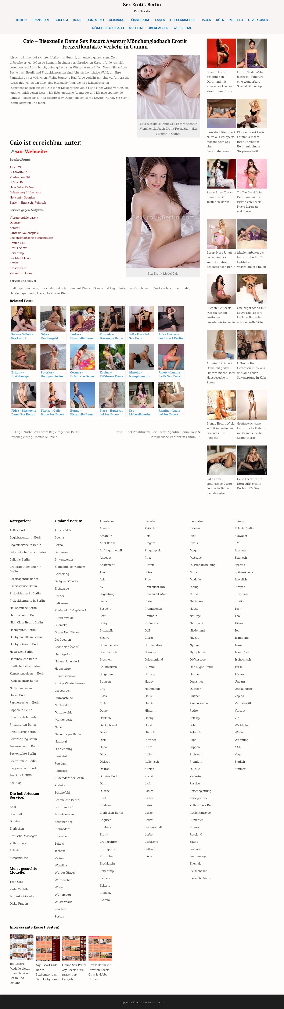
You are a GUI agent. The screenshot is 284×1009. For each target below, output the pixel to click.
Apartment (107, 564)
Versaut (240, 710)
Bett (103, 615)
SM (237, 543)
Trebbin (60, 850)
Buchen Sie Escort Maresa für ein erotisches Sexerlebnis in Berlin (221, 315)
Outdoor (195, 688)
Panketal (61, 756)
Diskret (105, 761)
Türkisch (241, 674)
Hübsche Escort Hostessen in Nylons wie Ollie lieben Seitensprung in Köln (251, 370)
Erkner (59, 596)
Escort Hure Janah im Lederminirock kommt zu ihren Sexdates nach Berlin (221, 259)
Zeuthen (60, 909)
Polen (193, 725)
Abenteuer (107, 521)
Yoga (238, 754)
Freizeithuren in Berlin (25, 593)
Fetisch (150, 528)
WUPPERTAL (183, 28)
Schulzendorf (64, 807)
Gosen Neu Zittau (67, 632)
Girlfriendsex (153, 645)
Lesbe (148, 834)
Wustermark (63, 901)
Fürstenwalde (64, 617)
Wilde (239, 732)
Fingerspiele (153, 550)
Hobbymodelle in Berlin (26, 637)
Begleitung (107, 594)
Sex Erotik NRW (21, 775)
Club (103, 703)
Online (194, 674)
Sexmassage (198, 856)
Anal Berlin (107, 543)
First (148, 557)
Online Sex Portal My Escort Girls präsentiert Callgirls (74, 972)
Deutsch (105, 718)
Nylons (194, 645)
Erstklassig (107, 863)
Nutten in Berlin (21, 688)
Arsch (104, 572)
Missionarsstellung (203, 564)
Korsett (150, 776)
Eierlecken (17, 828)
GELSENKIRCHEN (182, 20)
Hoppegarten (63, 668)
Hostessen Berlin (21, 651)
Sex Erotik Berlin (142, 4)
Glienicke (61, 625)
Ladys (149, 798)
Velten (59, 858)
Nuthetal (61, 741)
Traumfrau (242, 652)
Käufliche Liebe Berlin (25, 666)
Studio (239, 601)
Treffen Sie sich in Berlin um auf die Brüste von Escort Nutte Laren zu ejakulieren (249, 202)
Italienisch (152, 761)
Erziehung (107, 871)
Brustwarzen (108, 667)
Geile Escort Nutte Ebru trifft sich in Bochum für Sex (249, 484)
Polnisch (195, 732)
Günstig (150, 674)
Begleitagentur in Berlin (26, 537)
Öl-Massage (198, 659)
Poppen (195, 747)
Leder (148, 819)
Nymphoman (199, 652)
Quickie (195, 768)
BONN (77, 20)
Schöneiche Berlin (67, 800)
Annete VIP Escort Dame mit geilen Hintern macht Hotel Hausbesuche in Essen (221, 373)
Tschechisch (243, 659)
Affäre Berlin (19, 530)
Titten (239, 623)
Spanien (240, 550)
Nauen (59, 727)
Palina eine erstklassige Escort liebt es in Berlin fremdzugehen (219, 486)
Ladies (149, 790)
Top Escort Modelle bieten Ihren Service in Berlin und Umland (21, 973)
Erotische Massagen (23, 836)
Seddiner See (64, 821)
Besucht (105, 608)
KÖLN (220, 20)
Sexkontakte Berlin (23, 753)
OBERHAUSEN (158, 28)
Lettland (150, 849)
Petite (194, 710)
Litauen (195, 528)
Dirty (103, 754)
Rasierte (195, 776)
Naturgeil (196, 615)
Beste (103, 601)
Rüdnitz (60, 785)
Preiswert (196, 754)
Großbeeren (63, 639)
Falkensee (61, 603)
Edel (103, 798)
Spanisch (241, 557)
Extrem (105, 900)
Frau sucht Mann (156, 594)
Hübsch (150, 732)
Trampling (242, 637)
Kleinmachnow (65, 676)
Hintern (150, 710)
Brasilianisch (108, 652)
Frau (148, 579)
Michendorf (63, 705)
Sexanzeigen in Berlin (24, 746)
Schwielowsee (64, 814)
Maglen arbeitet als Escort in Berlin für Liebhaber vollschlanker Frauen (251, 259)
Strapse (240, 586)
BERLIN (21, 20)
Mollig (194, 586)
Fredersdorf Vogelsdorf (70, 610)
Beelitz (59, 537)
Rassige (195, 783)
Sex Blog (16, 782)
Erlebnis (105, 827)
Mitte (193, 572)
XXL (238, 747)
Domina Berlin (109, 776)
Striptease (242, 594)
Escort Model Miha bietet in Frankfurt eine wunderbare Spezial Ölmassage (250, 79)
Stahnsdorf (62, 829)
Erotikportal (108, 849)
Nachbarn (196, 601)
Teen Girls (17, 881)
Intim (148, 747)
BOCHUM (61, 20)
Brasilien (106, 659)
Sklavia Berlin (244, 528)
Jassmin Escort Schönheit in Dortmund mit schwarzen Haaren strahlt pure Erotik (219, 82)
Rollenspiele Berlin (202, 805)
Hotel (148, 725)
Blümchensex (109, 645)
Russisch (196, 827)
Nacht (194, 608)
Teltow (59, 843)
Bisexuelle (107, 630)
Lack (148, 783)
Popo (193, 739)
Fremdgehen (153, 608)
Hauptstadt (152, 688)
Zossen (59, 916)
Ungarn (240, 681)
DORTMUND (95, 20)
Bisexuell (16, 814)
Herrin (149, 703)
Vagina (239, 696)
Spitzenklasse (244, 572)
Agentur (105, 528)
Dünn (103, 783)
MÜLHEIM (136, 28)
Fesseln (150, 521)
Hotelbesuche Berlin (23, 658)
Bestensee (61, 552)
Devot (104, 732)
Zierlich (240, 761)
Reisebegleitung (200, 790)
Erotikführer (108, 841)
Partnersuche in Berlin (25, 702)
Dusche (105, 790)
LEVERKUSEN (258, 20)
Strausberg (62, 836)
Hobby (149, 718)
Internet (150, 739)
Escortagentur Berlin (24, 578)
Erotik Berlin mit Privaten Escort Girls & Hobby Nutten (100, 972)
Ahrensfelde (63, 530)
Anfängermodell (111, 550)
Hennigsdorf (63, 654)
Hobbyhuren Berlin (23, 629)
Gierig (149, 637)
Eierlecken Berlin (111, 812)
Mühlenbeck (63, 719)
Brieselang (62, 574)
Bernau (60, 545)
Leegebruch (63, 690)
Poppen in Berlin (21, 710)
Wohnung (241, 739)
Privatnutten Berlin (23, 724)
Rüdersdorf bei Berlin (69, 778)
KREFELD (236, 20)
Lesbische (151, 841)
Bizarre (104, 637)
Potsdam (60, 763)
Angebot (105, 557)
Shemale (196, 863)
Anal (13, 806)
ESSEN (160, 20)
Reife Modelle (19, 889)
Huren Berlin (19, 695)
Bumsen (105, 681)
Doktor (104, 768)
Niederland (197, 630)
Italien (149, 754)
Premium (196, 761)
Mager (194, 550)
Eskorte (105, 885)
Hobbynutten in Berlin (25, 644)
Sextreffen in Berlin (23, 761)
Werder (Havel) (65, 872)
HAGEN (206, 20)
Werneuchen (63, 880)
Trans (238, 645)
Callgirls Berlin (20, 559)
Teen (238, 608)
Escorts (105, 878)
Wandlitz (61, 865)
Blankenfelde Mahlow (70, 566)
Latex (148, 805)
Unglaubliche (244, 688)
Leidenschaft (153, 827)
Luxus (194, 543)
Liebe (148, 856)
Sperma (240, 564)
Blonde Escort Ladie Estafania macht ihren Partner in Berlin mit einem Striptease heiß (251, 142)
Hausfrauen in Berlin (24, 615)
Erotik (104, 834)
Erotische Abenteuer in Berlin (26, 569)
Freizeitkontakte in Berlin (27, 600)
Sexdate (195, 849)
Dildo (103, 747)
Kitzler (149, 768)
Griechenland (154, 659)
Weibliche (241, 725)
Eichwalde (62, 588)
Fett (147, 535)
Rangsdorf (62, 770)
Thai (238, 615)
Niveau (194, 637)
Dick (103, 739)
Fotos (148, 572)
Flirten (149, 564)
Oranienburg (63, 749)
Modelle (195, 579)
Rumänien (197, 819)
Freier (149, 601)
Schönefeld (62, 792)
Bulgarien (106, 674)
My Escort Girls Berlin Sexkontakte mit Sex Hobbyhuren (47, 972)
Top (237, 630)
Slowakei (241, 535)
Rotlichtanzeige (200, 812)
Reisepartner (198, 798)
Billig (103, 623)
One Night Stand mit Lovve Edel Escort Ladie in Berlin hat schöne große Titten (251, 315)
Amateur (106, 535)
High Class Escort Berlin (26, 622)
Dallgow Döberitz (66, 581)
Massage (196, 557)
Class (103, 696)
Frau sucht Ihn (155, 586)
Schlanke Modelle (22, 896)
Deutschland (108, 725)
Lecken (149, 812)
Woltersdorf (63, 894)
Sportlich (241, 579)
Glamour (151, 652)
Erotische (106, 856)
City (102, 688)
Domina (15, 821)
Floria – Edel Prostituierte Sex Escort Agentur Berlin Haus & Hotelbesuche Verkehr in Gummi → (157, 434)
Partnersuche (199, 703)
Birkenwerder (64, 559)
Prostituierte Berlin (23, 731)
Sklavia (15, 850)
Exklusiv (106, 892)
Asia (103, 579)
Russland (196, 834)
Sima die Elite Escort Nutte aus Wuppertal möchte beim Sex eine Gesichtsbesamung (221, 142)
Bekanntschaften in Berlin (28, 552)
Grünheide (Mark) (67, 646)
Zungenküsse (19, 857)
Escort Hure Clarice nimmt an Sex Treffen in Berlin (220, 197)
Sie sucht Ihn (199, 871)
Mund (194, 594)
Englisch (105, 819)
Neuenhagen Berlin (68, 734)
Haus (148, 696)
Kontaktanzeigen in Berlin (28, 673)
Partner (195, 696)
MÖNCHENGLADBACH (108, 28)
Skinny (239, 521)
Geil (147, 630)
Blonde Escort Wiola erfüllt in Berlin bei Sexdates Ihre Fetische (221, 430)
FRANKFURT (41, 20)
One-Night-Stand (201, 667)
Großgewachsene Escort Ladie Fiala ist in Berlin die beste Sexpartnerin (251, 430)
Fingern (150, 543)
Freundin (151, 615)
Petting (195, 718)
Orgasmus (197, 681)
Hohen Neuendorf (67, 661)
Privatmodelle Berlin (24, 717)
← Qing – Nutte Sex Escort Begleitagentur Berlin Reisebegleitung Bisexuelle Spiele (45, 434)
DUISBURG (117, 20)
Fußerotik (151, 623)
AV (102, 586)
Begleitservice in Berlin (25, 545)
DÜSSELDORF (140, 20)
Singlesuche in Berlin (24, 768)
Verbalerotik (243, 703)
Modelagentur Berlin (24, 680)
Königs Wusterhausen (70, 683)
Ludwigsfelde (64, 697)
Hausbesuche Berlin (23, 607)
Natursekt (197, 623)
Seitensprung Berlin (23, 739)
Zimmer (240, 768)
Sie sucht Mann (200, 878)
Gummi (150, 667)
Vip (237, 718)
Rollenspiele (18, 843)
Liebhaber (197, 521)
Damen (104, 710)
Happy (149, 681)
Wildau (59, 887)
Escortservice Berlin (23, 586)
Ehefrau (105, 805)
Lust (193, 535)
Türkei (239, 667)
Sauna (194, 841)
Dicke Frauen (19, 903)
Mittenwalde (63, 712)
